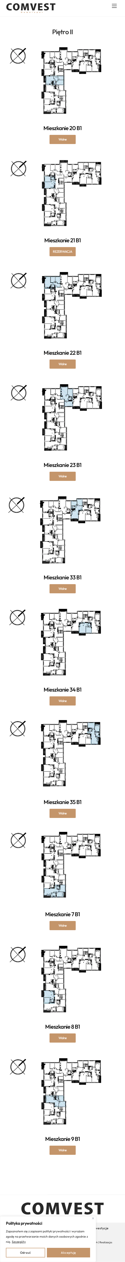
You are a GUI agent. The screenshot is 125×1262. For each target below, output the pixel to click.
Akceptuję (68, 1253)
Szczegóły (19, 1242)
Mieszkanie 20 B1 (62, 139)
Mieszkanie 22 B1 (62, 364)
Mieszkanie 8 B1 (62, 1038)
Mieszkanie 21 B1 (62, 251)
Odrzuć (25, 1253)
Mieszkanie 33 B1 (62, 588)
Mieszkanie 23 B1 (62, 476)
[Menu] (114, 6)
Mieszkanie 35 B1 (62, 813)
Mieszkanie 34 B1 (63, 701)
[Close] (93, 1218)
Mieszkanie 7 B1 (62, 925)
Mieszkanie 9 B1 (62, 1150)
